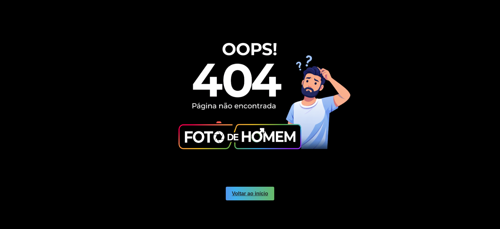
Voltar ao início (250, 193)
